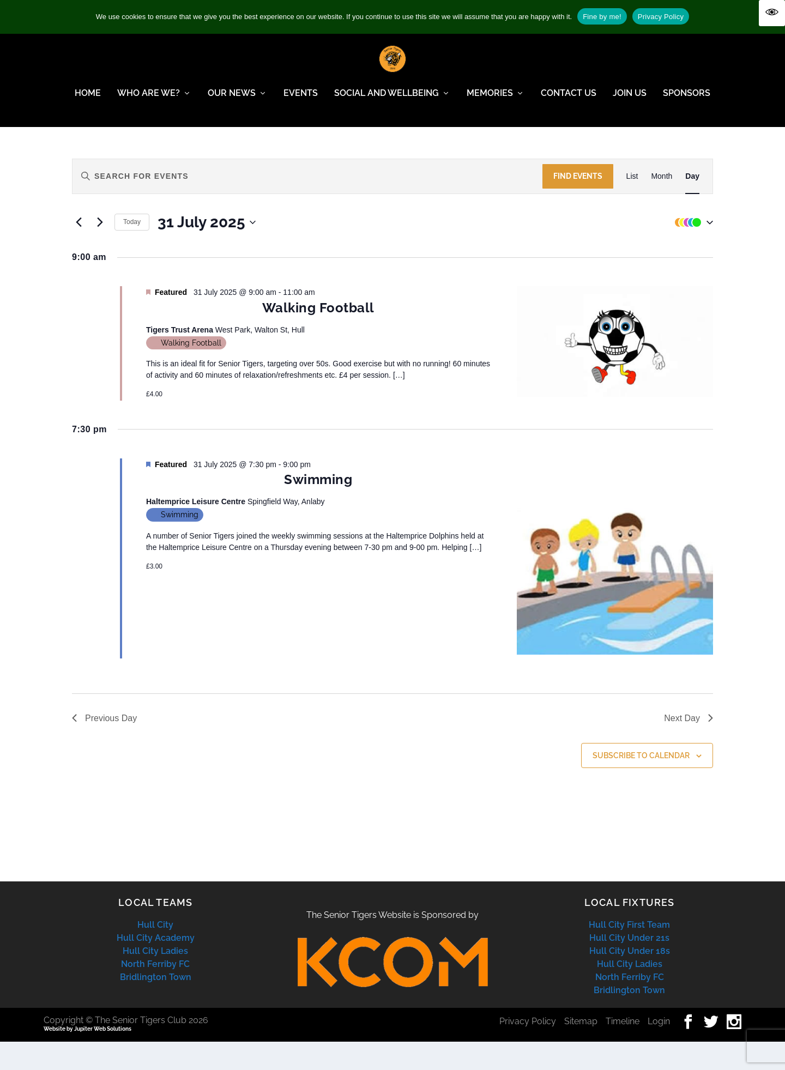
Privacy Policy (527, 1049)
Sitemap (580, 1049)
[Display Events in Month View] (661, 205)
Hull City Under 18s (629, 979)
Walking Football (318, 336)
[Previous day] (78, 250)
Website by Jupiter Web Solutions (87, 1057)
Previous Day (104, 746)
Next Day (688, 746)
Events (300, 101)
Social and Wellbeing (386, 101)
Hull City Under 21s (629, 966)
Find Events (577, 204)
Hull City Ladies (155, 979)
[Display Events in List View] (632, 205)
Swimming (318, 508)
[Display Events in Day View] (692, 205)
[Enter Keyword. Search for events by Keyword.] (307, 205)
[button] (691, 250)
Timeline (622, 1049)
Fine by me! (602, 17)
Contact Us (568, 101)
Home (88, 101)
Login (659, 1049)
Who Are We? (148, 101)
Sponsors (686, 101)
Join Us (630, 101)
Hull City (155, 953)
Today (132, 250)
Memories (490, 101)
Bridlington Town (155, 1005)
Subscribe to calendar (641, 783)
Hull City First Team (629, 953)
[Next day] (99, 250)
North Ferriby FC (155, 992)
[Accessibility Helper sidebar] (772, 13)
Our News (232, 101)
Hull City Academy (156, 966)
